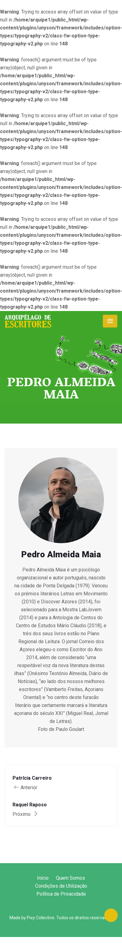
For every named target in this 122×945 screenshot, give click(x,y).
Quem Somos (70, 878)
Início (43, 878)
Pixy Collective (40, 917)
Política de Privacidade (61, 894)
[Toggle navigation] (110, 321)
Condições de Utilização (61, 886)
